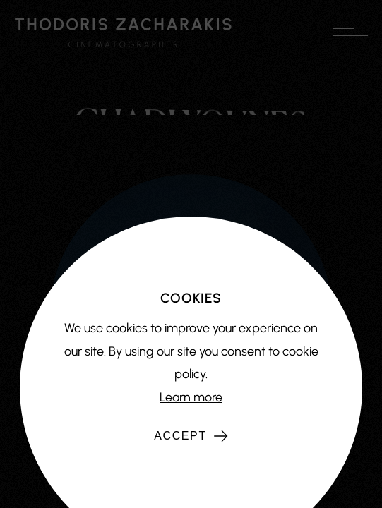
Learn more (191, 397)
